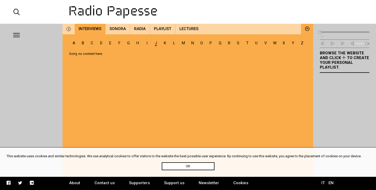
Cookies (240, 182)
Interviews (90, 28)
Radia (140, 28)
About (74, 182)
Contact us (104, 182)
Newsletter (209, 182)
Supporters (139, 182)
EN (331, 182)
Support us (174, 182)
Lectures (188, 28)
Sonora (118, 28)
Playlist (162, 28)
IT (323, 182)
